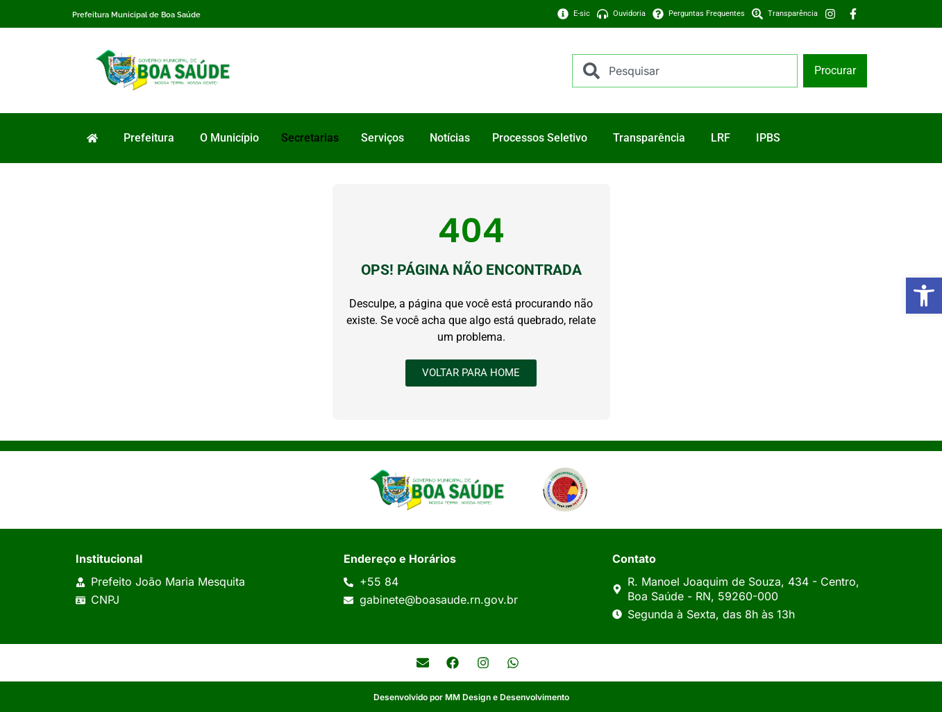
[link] (924, 296)
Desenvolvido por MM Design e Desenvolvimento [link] (471, 697)
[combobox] (684, 70)
